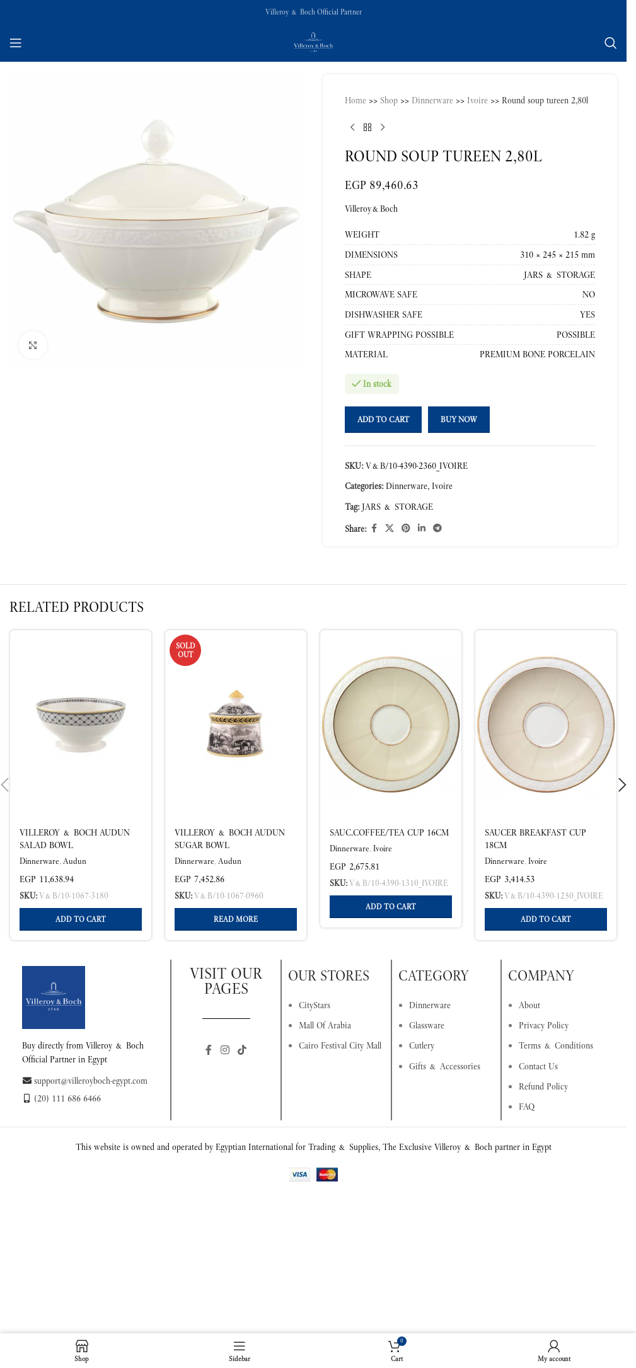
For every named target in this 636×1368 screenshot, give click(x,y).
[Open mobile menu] (15, 42)
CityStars (314, 1005)
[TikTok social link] (242, 1050)
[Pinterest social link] (406, 528)
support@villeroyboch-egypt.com (84, 1080)
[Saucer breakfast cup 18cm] (545, 724)
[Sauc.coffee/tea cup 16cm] (390, 724)
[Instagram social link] (224, 1050)
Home (355, 100)
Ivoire (477, 100)
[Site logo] (313, 41)
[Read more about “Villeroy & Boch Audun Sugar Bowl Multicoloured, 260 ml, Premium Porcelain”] (236, 919)
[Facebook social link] (373, 528)
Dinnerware (432, 100)
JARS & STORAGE (397, 506)
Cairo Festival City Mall (340, 1045)
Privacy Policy (544, 1025)
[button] (81, 919)
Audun (74, 861)
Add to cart (383, 419)
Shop (389, 100)
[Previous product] (352, 127)
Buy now (459, 419)
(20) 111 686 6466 (61, 1098)
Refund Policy (543, 1086)
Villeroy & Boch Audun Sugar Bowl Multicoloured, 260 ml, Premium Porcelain (230, 851)
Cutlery (421, 1045)
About (529, 1005)
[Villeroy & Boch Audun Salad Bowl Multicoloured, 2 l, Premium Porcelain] (80, 724)
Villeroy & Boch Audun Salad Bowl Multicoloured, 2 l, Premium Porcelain (75, 851)
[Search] (610, 42)
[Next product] (382, 127)
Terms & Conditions (556, 1045)
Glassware (426, 1025)
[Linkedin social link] (421, 528)
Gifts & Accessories (444, 1066)
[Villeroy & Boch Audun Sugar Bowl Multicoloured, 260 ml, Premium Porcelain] (235, 724)
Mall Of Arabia (325, 1025)
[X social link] (389, 528)
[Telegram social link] (437, 528)
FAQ (527, 1106)
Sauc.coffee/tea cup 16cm (389, 832)
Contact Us (538, 1066)
